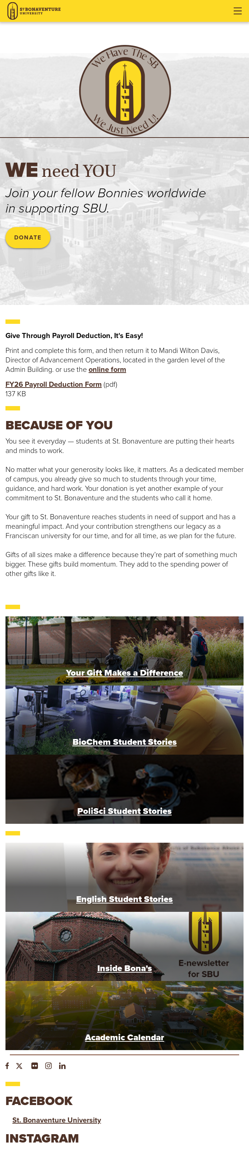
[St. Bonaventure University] (34, 11)
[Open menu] (238, 11)
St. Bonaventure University (56, 1120)
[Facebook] (7, 1066)
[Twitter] (20, 1066)
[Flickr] (34, 1066)
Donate (28, 237)
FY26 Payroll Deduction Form (53, 384)
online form (107, 369)
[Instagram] (48, 1066)
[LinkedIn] (62, 1066)
